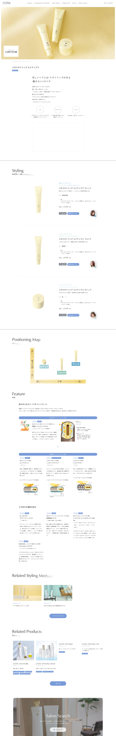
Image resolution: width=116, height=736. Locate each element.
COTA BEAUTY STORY (58, 616)
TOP (13, 61)
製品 (16, 61)
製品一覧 (58, 683)
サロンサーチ (58, 730)
